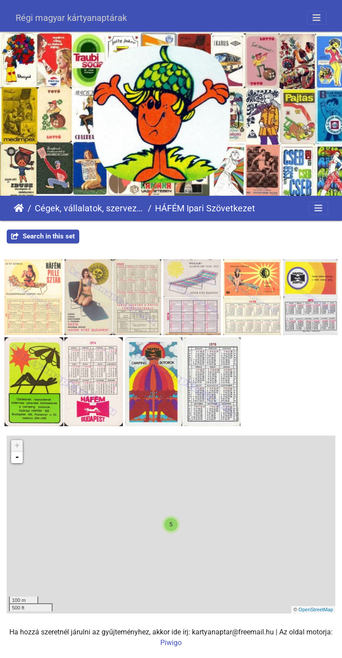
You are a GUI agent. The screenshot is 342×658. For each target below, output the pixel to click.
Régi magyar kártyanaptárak (71, 17)
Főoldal (19, 208)
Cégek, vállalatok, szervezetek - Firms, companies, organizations (89, 208)
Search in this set (43, 236)
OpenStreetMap (315, 609)
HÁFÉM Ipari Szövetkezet (205, 208)
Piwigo (171, 642)
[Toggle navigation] (316, 17)
